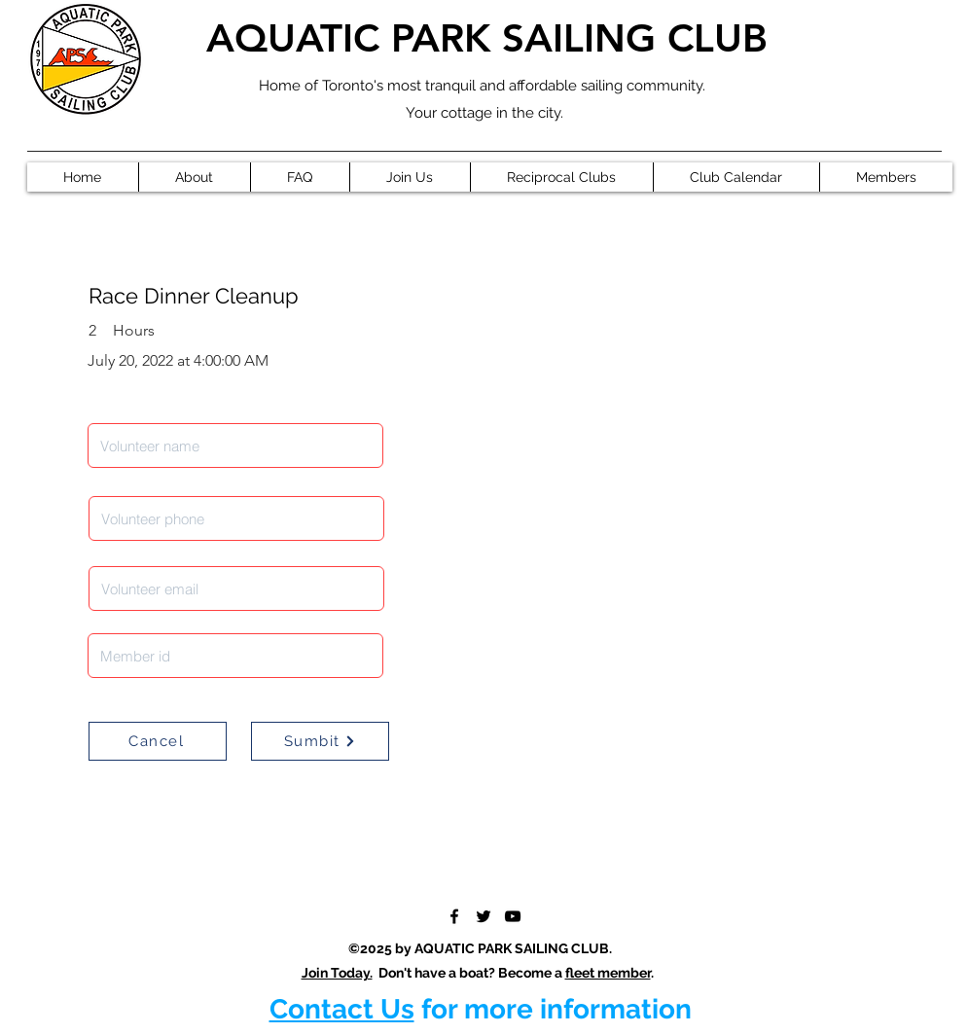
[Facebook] (454, 916)
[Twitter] (483, 916)
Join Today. (337, 973)
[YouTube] (512, 916)
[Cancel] (158, 741)
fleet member (608, 973)
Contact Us (341, 1009)
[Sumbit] (320, 741)
